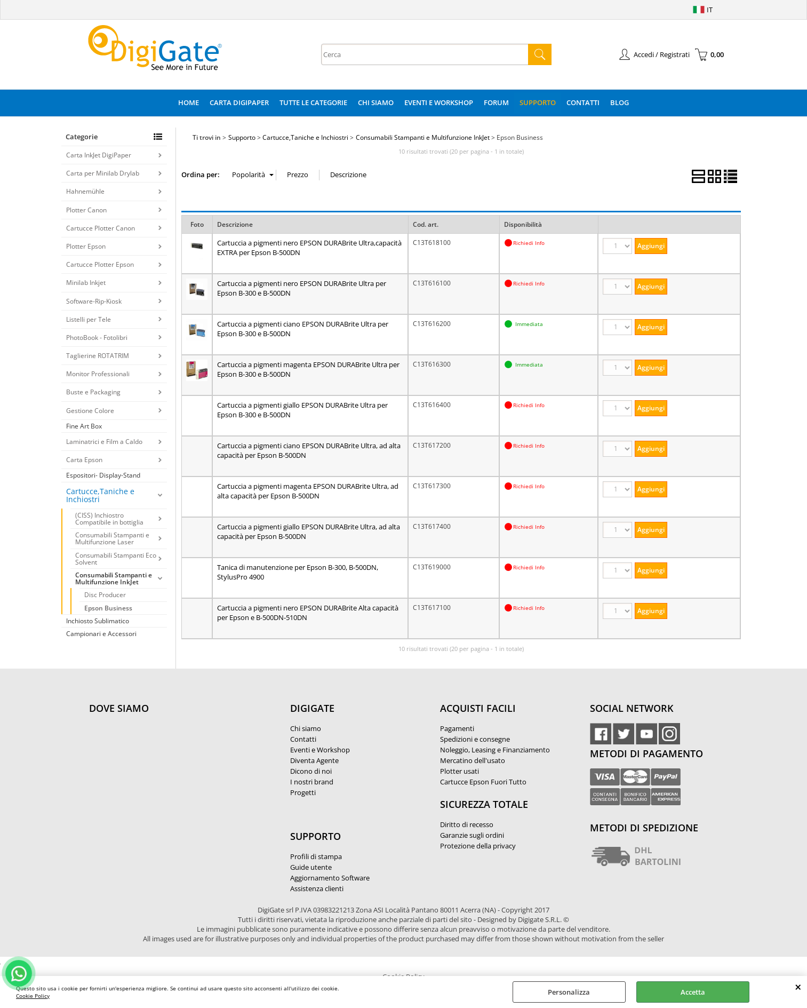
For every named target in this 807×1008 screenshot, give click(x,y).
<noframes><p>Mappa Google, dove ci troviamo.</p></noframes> (169, 779)
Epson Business (108, 608)
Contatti (583, 102)
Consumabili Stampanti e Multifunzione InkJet (113, 578)
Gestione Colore (90, 410)
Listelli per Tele (88, 319)
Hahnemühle (85, 191)
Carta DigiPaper (239, 102)
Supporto (538, 102)
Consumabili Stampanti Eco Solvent (115, 559)
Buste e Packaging (93, 391)
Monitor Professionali (98, 373)
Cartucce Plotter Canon (100, 228)
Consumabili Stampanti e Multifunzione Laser (112, 538)
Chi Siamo (376, 102)
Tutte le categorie (313, 102)
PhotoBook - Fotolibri (96, 337)
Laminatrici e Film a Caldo (104, 441)
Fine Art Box (84, 426)
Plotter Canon (86, 210)
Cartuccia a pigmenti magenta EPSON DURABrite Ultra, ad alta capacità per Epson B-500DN (307, 491)
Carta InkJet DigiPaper (98, 155)
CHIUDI (798, 986)
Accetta (693, 992)
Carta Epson (84, 459)
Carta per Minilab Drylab (102, 173)
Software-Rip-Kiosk (94, 301)
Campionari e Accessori (101, 633)
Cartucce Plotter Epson (100, 264)
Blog (619, 102)
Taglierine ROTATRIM (97, 355)
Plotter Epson (86, 246)
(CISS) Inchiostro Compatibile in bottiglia (109, 519)
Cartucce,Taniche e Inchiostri (100, 495)
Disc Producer (105, 594)
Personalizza (569, 992)
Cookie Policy (33, 995)
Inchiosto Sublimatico (97, 620)
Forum (496, 102)
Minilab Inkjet (86, 282)
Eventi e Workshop (438, 102)
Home (188, 102)
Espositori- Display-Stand (103, 475)
